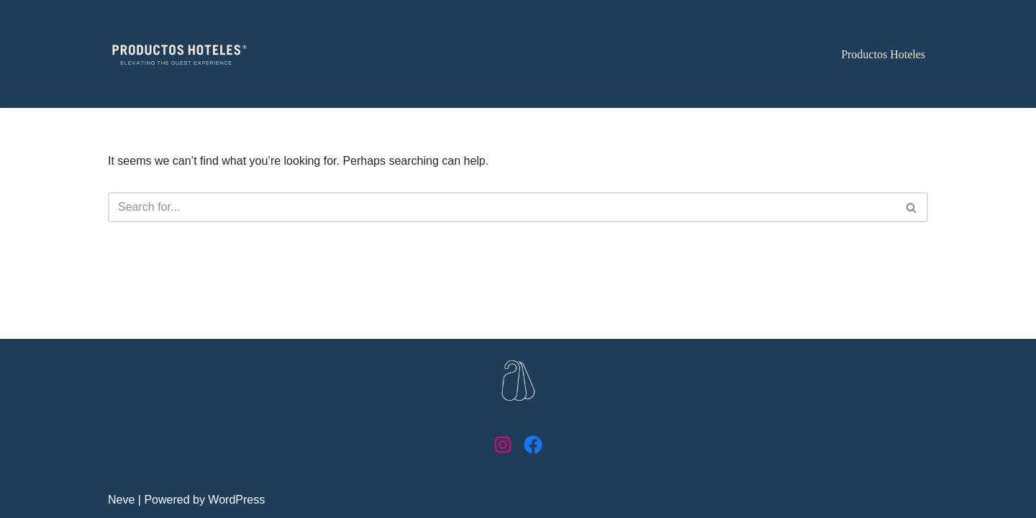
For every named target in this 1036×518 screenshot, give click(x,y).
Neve (121, 500)
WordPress (236, 500)
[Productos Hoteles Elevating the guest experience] (180, 54)
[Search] (502, 207)
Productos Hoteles (883, 54)
